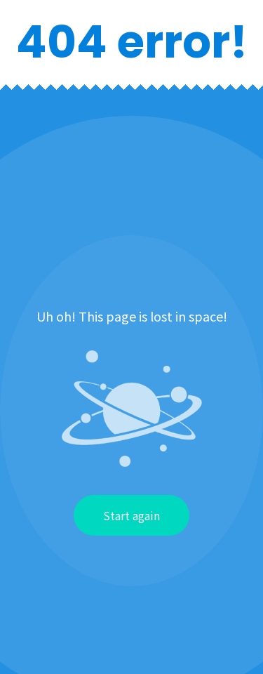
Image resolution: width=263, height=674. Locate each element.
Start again (131, 515)
